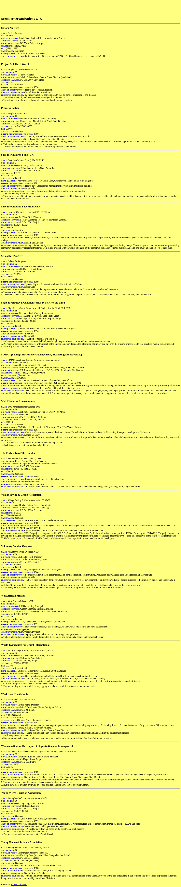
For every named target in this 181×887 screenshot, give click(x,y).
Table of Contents (19, 884)
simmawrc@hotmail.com (19, 375)
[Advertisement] (52, 7)
